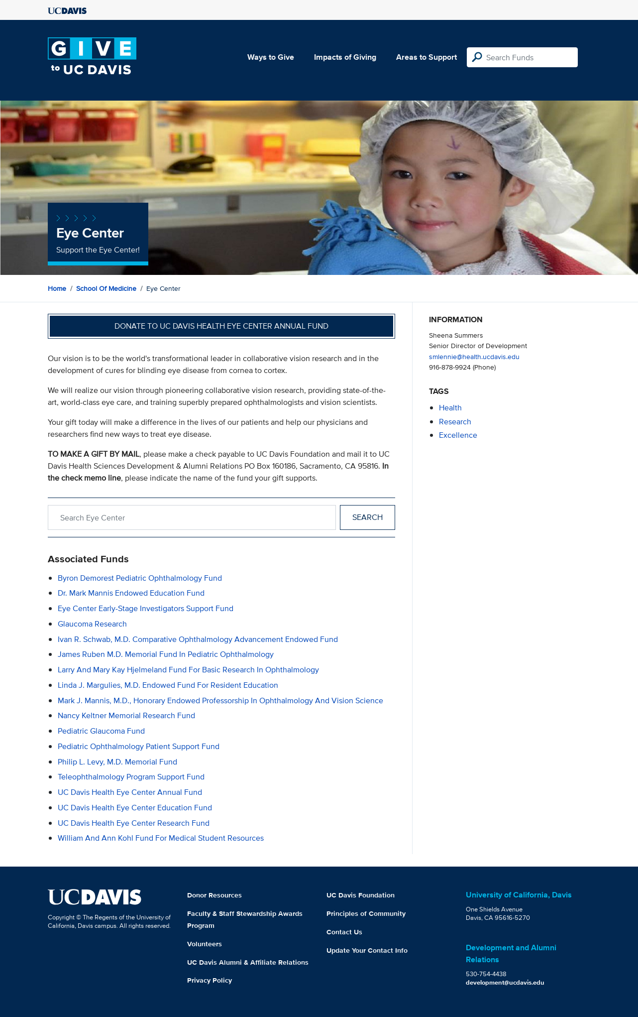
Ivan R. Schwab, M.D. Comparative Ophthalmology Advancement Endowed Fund (198, 639)
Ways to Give (270, 57)
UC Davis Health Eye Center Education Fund (135, 807)
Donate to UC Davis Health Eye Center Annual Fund (221, 326)
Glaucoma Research (92, 624)
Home (57, 288)
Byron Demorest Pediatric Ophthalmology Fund (140, 578)
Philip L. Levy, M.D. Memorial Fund (117, 761)
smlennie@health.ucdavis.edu (474, 356)
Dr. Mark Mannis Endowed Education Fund (131, 593)
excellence (458, 435)
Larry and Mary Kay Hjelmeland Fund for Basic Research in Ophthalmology (188, 669)
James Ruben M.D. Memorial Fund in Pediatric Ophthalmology (166, 654)
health (450, 407)
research (455, 421)
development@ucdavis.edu (505, 982)
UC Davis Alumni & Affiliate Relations (248, 962)
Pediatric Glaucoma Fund (101, 731)
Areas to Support (426, 57)
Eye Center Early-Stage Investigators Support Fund (145, 608)
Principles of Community (366, 913)
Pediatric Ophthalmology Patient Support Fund (138, 746)
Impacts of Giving (345, 57)
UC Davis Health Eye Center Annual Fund (130, 792)
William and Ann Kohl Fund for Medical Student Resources (161, 838)
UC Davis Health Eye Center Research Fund (134, 823)
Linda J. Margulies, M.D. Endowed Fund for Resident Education (168, 685)
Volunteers (204, 944)
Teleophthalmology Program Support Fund (131, 776)
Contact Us (344, 932)
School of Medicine (106, 288)
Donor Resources (214, 895)
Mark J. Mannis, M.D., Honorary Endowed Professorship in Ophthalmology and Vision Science (220, 700)
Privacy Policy (209, 980)
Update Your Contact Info (367, 950)
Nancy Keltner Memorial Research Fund (126, 715)
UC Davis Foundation (360, 895)
